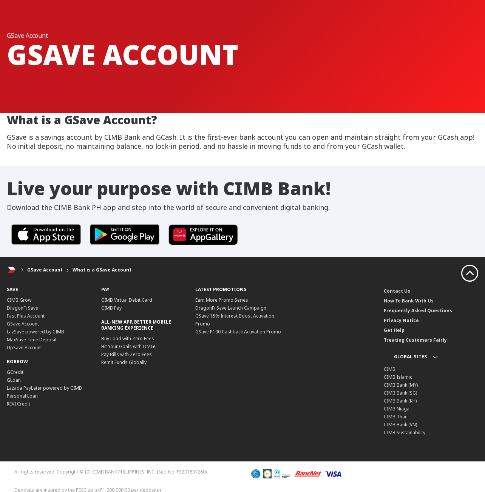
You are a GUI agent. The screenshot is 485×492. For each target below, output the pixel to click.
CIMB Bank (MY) (401, 385)
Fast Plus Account (26, 316)
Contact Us (397, 291)
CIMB (389, 369)
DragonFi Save (22, 308)
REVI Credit (18, 404)
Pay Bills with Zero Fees (126, 354)
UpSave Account (24, 347)
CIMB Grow (19, 300)
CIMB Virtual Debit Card (126, 300)
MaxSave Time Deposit (32, 339)
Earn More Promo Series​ (221, 300)
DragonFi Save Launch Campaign (230, 308)
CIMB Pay (111, 308)
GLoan (14, 380)
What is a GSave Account (102, 270)
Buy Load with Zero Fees (127, 338)
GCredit (15, 372)
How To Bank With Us (409, 301)
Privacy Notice (401, 320)
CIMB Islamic (398, 377)
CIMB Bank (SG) (400, 393)
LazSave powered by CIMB (35, 332)
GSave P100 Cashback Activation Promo (238, 332)
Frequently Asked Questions (418, 310)
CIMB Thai (395, 416)
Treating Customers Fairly (415, 340)
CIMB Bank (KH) (400, 401)
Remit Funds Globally (124, 362)
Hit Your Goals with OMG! (128, 346)
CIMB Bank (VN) (400, 424)
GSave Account (45, 270)
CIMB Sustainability (404, 432)
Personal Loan (22, 396)
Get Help (394, 330)
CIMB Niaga (396, 409)
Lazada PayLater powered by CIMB (44, 388)
